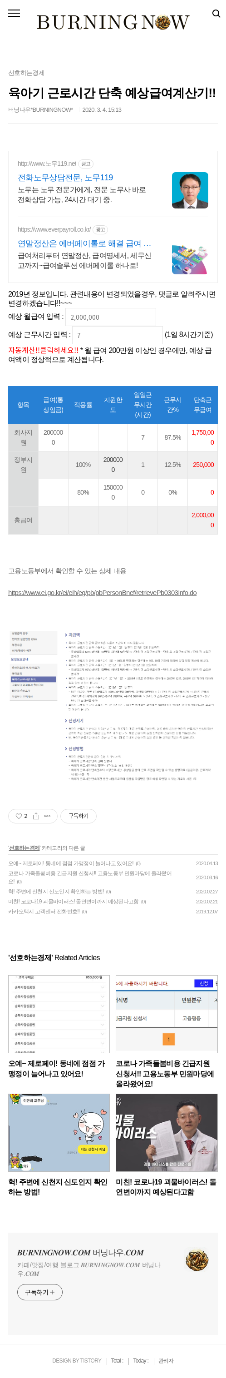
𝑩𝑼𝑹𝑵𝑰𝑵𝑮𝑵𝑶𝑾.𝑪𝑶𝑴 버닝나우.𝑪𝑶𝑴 (80, 1252)
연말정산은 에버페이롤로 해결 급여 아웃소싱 (84, 244)
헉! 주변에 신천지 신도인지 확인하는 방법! (56, 891)
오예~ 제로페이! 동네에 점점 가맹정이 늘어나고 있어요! (70, 863)
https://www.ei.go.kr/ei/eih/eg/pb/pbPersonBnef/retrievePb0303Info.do (102, 592)
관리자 (166, 1361)
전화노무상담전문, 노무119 (65, 177)
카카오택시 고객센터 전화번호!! (43, 911)
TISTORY (90, 1361)
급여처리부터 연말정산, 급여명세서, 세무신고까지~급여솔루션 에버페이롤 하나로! (84, 260)
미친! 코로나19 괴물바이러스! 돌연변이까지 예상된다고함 (73, 901)
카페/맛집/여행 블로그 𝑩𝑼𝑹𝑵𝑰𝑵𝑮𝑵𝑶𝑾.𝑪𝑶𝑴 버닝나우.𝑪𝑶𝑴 (89, 1269)
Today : (141, 1361)
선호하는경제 (24, 848)
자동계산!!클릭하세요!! (43, 349)
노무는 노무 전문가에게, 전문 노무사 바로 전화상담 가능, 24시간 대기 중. (82, 194)
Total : (118, 1361)
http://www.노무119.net (47, 163)
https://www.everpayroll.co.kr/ (54, 229)
